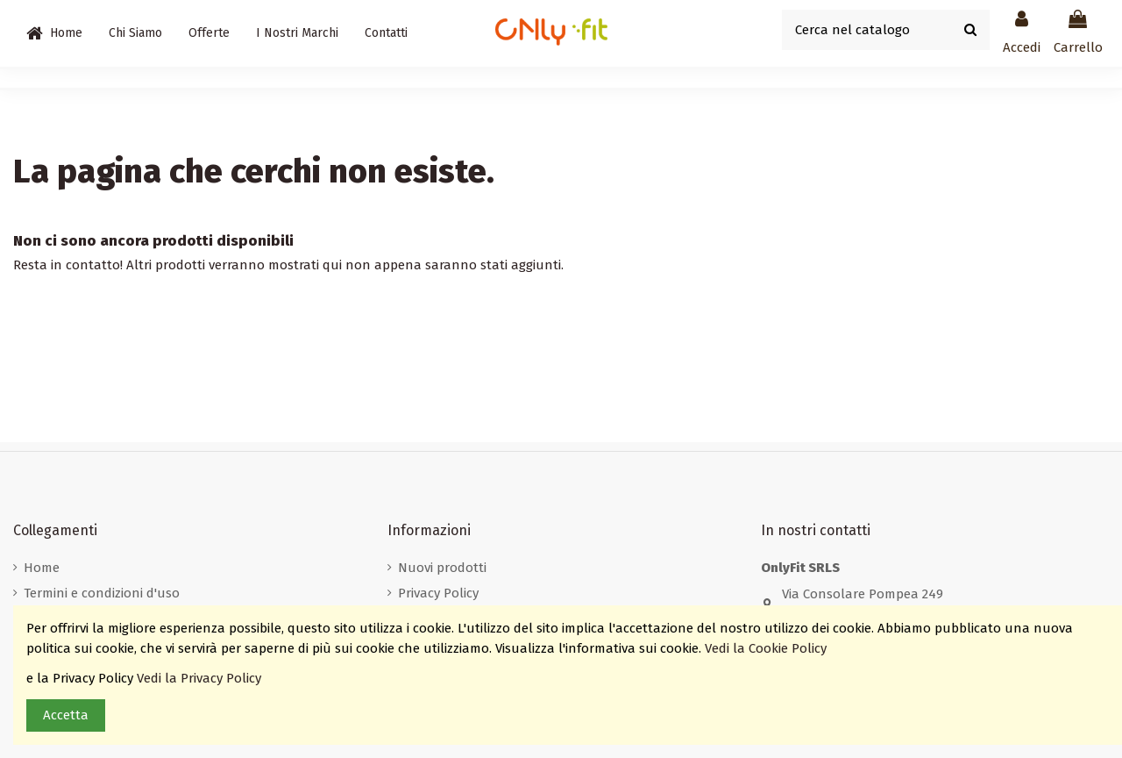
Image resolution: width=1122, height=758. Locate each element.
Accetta (66, 715)
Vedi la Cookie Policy (767, 648)
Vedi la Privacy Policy (201, 678)
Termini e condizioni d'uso (102, 593)
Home (42, 568)
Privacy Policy (438, 593)
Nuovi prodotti (442, 568)
